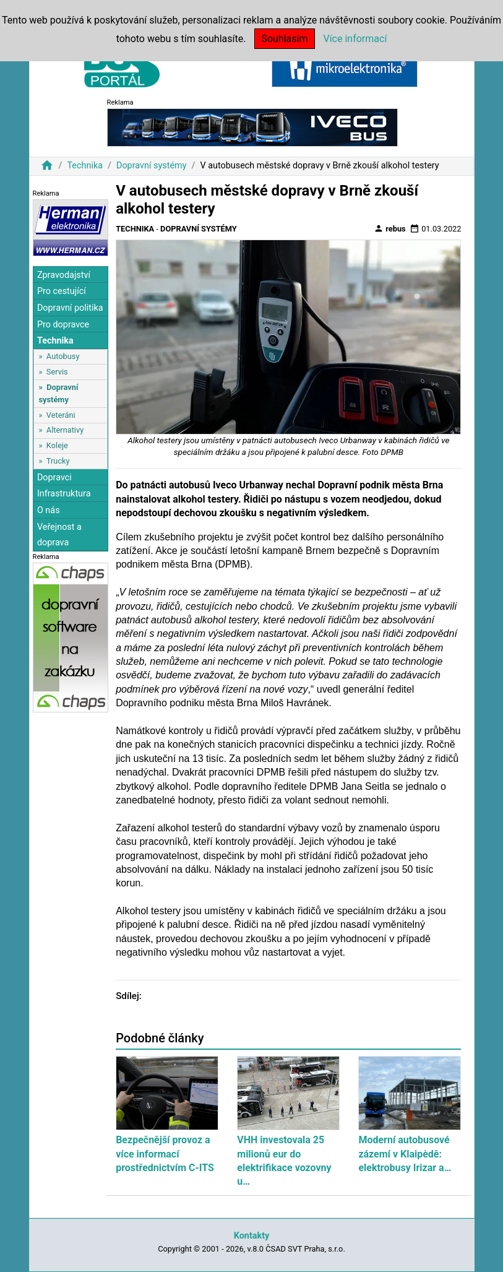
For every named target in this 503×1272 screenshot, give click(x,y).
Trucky (58, 460)
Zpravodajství (63, 275)
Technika (85, 165)
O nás (48, 510)
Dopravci (54, 477)
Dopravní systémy (151, 165)
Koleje (57, 445)
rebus (390, 228)
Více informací (355, 39)
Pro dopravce (63, 324)
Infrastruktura (64, 493)
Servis (57, 371)
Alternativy (65, 430)
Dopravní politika (70, 308)
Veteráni (60, 415)
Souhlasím (284, 39)
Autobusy (63, 356)
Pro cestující (61, 291)
